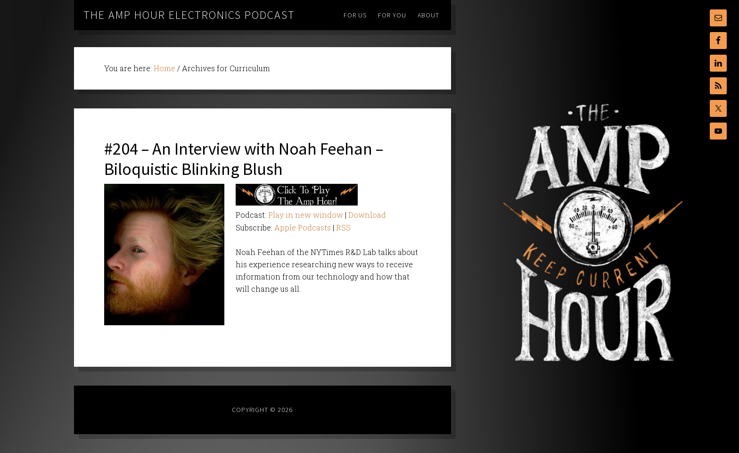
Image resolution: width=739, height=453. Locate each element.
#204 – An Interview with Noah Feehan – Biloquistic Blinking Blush (243, 159)
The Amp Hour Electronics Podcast (189, 15)
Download (367, 215)
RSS (343, 227)
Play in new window (305, 215)
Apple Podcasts (302, 227)
